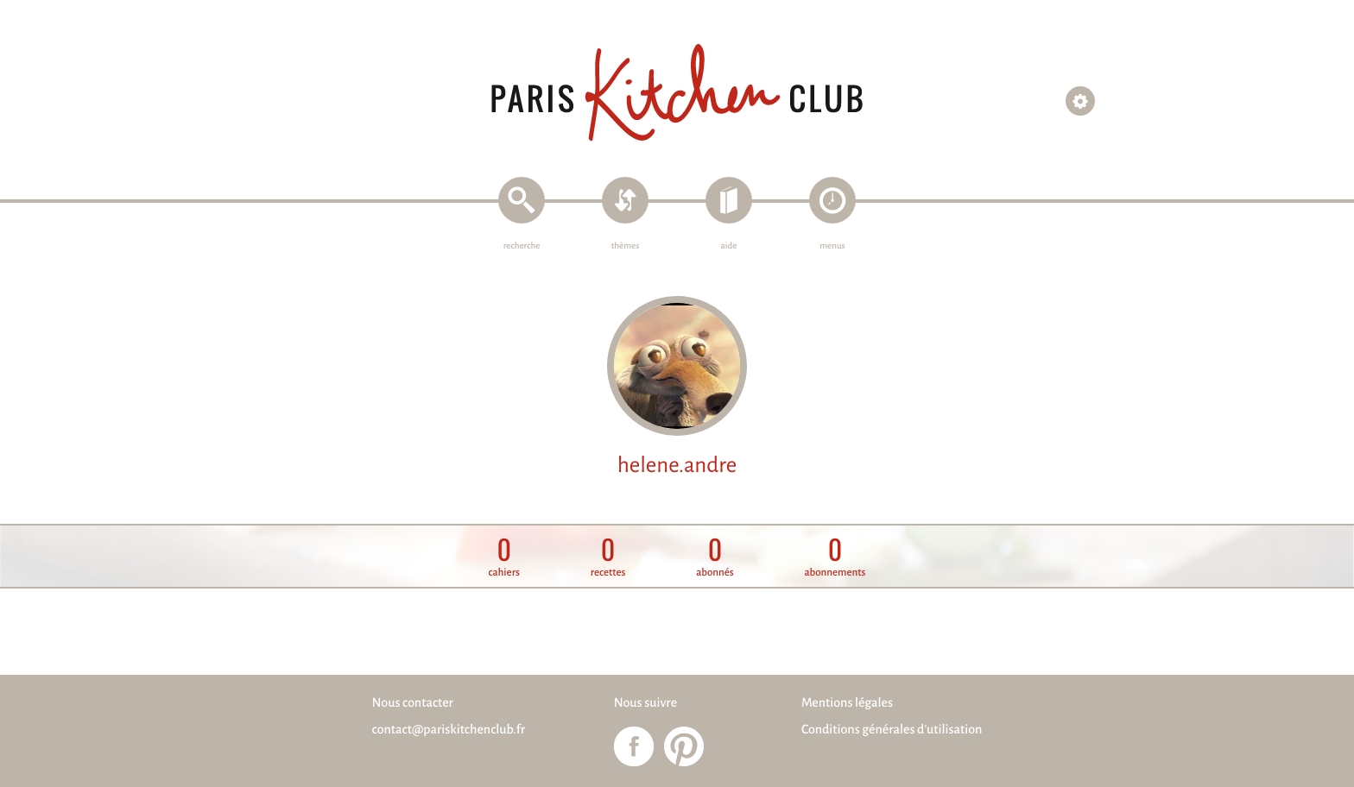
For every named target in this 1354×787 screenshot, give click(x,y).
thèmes (625, 246)
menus (832, 246)
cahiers (504, 557)
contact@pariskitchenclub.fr (449, 730)
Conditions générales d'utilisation (891, 730)
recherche (522, 246)
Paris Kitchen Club (677, 92)
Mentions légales (847, 703)
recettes (608, 557)
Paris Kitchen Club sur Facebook (634, 746)
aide (729, 246)
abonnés (715, 557)
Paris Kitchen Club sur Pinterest (684, 746)
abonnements (834, 557)
